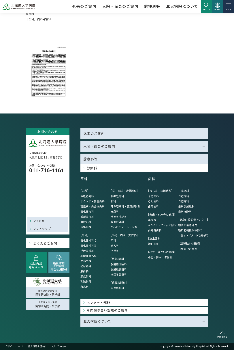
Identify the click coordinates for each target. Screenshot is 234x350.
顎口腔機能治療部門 (190, 230)
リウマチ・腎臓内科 (92, 202)
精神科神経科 (119, 217)
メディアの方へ (59, 346)
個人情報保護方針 (37, 346)
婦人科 (115, 246)
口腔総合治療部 (187, 249)
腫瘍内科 (85, 227)
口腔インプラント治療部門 (193, 235)
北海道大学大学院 (47, 293)
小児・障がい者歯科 (160, 258)
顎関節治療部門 (187, 225)
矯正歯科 (153, 244)
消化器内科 (87, 212)
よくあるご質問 (45, 243)
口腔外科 (183, 202)
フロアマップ (42, 228)
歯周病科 (153, 207)
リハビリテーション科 (124, 227)
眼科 (113, 202)
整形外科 (85, 261)
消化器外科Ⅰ (88, 241)
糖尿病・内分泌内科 (92, 207)
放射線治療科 (119, 264)
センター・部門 (98, 302)
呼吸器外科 (87, 251)
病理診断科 (117, 288)
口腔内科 (183, 196)
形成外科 (85, 277)
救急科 (84, 287)
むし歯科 (153, 202)
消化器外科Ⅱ (88, 246)
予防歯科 (153, 196)
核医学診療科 (119, 275)
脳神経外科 (117, 222)
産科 (113, 241)
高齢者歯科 (155, 230)
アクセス (39, 221)
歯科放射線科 (186, 207)
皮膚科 (115, 212)
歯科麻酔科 (185, 212)
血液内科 (85, 222)
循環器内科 (87, 217)
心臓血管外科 (88, 256)
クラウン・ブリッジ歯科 (162, 225)
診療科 (30, 14)
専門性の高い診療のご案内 (107, 310)
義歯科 (152, 220)
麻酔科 (84, 271)
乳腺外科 (85, 282)
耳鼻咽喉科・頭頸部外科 (125, 207)
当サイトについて (14, 346)
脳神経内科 (117, 196)
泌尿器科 (85, 266)
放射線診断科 (119, 270)
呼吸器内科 (87, 196)
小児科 (115, 251)
